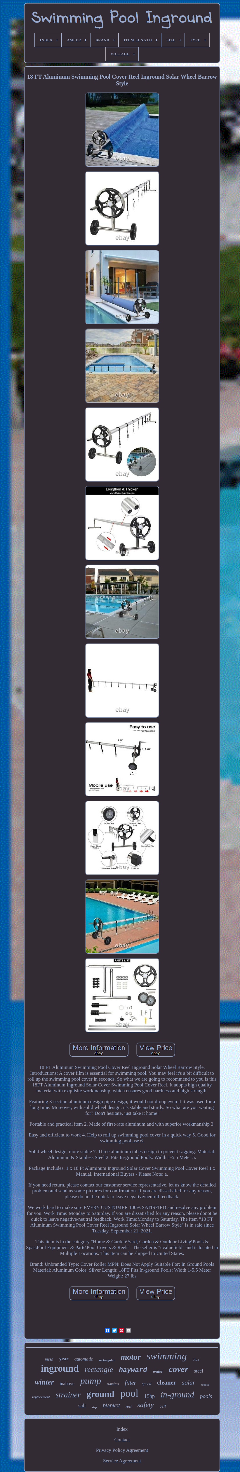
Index (122, 1429)
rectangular (107, 1360)
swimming (167, 1356)
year (64, 1358)
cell (162, 1406)
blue (196, 1359)
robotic (205, 1384)
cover (178, 1369)
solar (188, 1382)
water (158, 1371)
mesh (49, 1359)
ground (100, 1394)
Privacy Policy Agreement (122, 1450)
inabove (67, 1383)
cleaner (166, 1382)
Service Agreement (122, 1461)
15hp (149, 1396)
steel (198, 1371)
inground (60, 1368)
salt (82, 1405)
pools (206, 1396)
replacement (41, 1397)
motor (130, 1356)
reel (128, 1406)
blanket (111, 1406)
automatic (83, 1358)
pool (129, 1393)
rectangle (99, 1369)
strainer (68, 1394)
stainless (113, 1384)
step (94, 1407)
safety (145, 1405)
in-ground (177, 1394)
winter (44, 1382)
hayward (133, 1370)
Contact (122, 1439)
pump (90, 1380)
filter (130, 1383)
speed (146, 1384)
